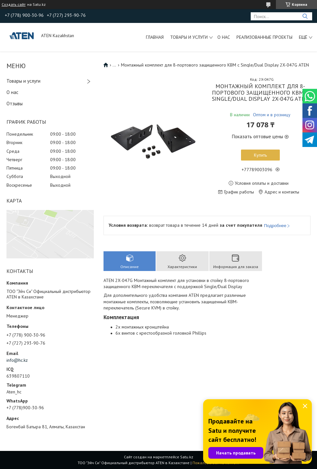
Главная (155, 37)
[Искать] (305, 16)
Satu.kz (186, 456)
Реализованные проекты (264, 37)
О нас (223, 37)
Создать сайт (14, 4)
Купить (260, 155)
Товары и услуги (189, 37)
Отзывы (14, 103)
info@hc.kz (17, 360)
